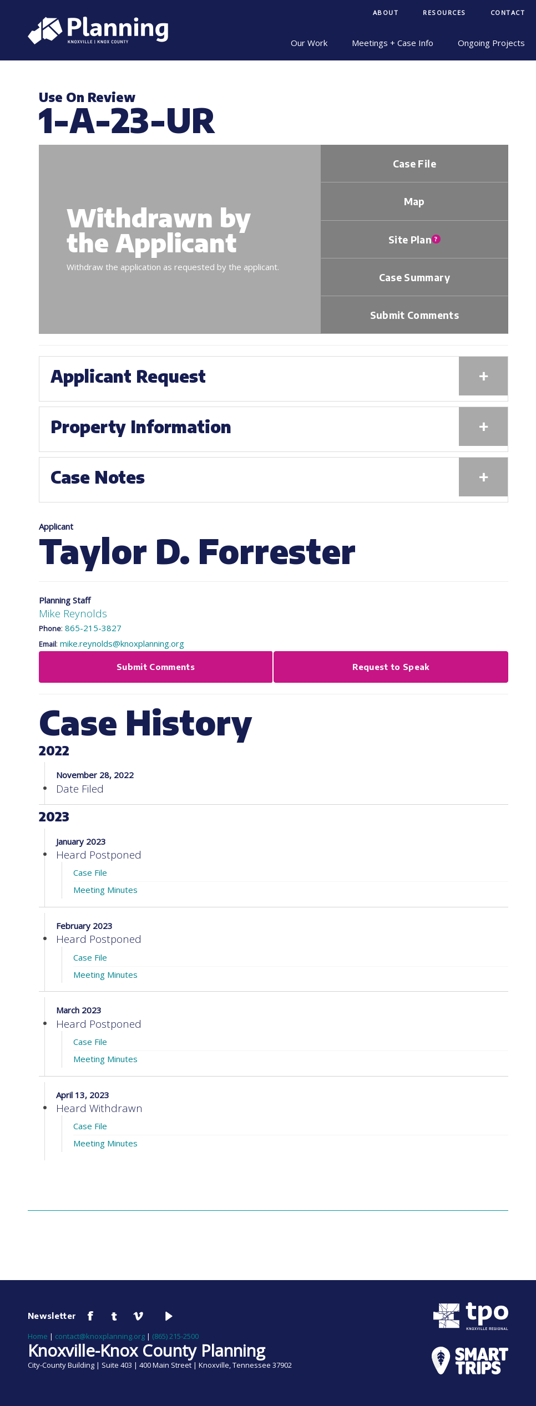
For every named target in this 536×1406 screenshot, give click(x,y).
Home (38, 1336)
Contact (508, 12)
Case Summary (414, 277)
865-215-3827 (93, 627)
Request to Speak (390, 667)
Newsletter (52, 1316)
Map (414, 201)
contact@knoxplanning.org (100, 1336)
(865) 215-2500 (175, 1336)
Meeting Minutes (105, 889)
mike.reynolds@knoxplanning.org (122, 643)
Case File (414, 164)
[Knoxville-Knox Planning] (92, 41)
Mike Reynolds (73, 613)
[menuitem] (386, 13)
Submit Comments (414, 315)
